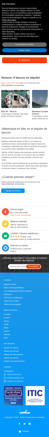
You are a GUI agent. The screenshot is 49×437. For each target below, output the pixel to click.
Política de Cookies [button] (9, 20)
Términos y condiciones (13, 298)
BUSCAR (24, 60)
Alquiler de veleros (11, 348)
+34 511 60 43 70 (12, 374)
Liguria (6, 331)
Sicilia (6, 324)
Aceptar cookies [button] (24, 50)
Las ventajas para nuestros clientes (18, 291)
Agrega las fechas (13, 191)
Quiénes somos (10, 284)
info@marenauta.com (14, 378)
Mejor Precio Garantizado (20, 215)
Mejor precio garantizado (13, 288)
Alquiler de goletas (11, 358)
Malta (6, 328)
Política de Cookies (11, 301)
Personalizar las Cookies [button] (24, 44)
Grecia (6, 321)
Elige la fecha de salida (10, 83)
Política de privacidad (12, 304)
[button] (46, 4)
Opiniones (8, 294)
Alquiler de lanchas (11, 351)
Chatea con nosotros (13, 381)
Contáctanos (9, 371)
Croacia (7, 318)
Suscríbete (33, 266)
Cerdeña (7, 314)
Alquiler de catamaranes (13, 354)
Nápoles (7, 334)
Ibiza (6, 338)
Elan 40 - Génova (8, 111)
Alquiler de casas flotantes (14, 361)
